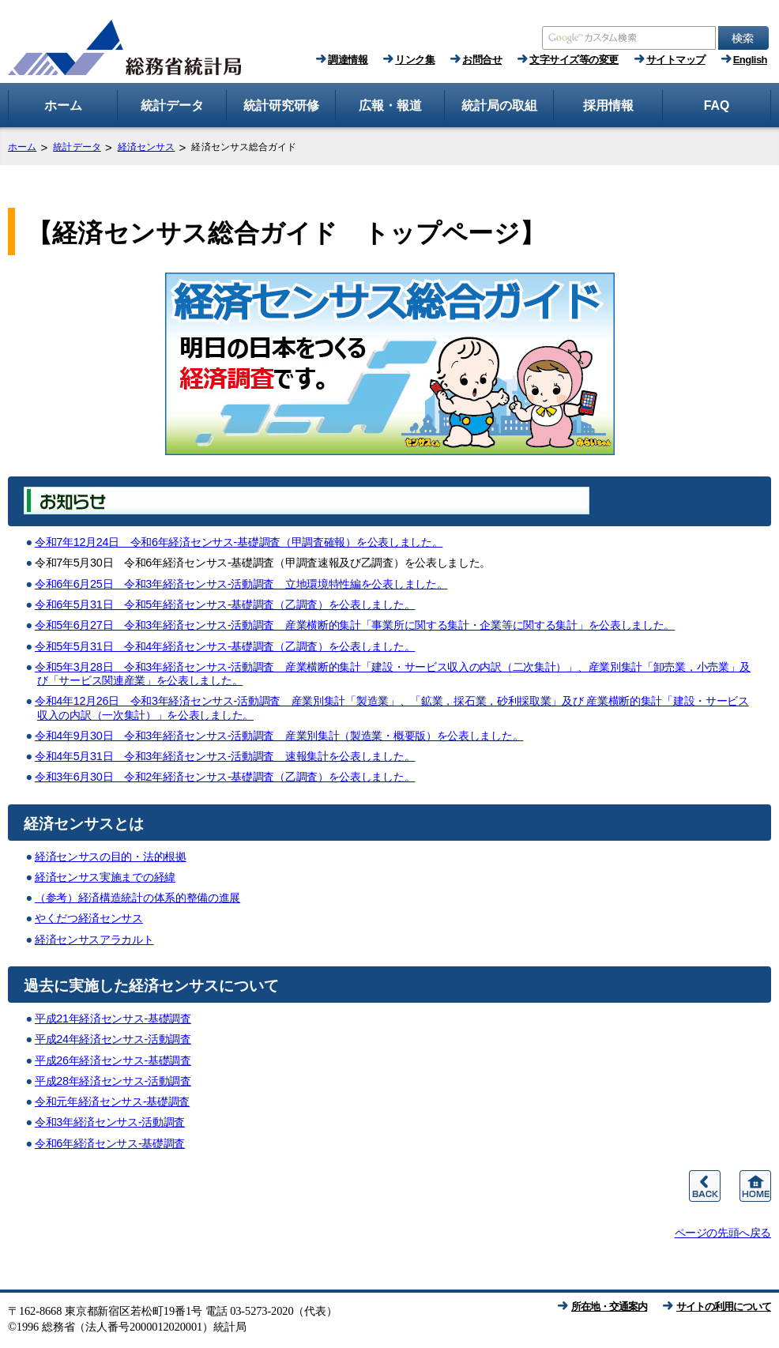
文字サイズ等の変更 (574, 60)
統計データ (77, 147)
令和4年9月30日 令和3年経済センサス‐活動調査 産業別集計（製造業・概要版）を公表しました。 (279, 735)
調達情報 (347, 60)
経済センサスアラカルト (94, 939)
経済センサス (146, 147)
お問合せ (482, 60)
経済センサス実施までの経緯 (105, 877)
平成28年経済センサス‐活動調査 (113, 1081)
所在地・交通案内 (609, 1306)
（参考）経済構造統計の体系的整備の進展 (137, 897)
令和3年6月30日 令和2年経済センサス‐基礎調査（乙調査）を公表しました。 (225, 776)
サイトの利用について (723, 1306)
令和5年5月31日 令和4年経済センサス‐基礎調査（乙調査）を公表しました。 (225, 646)
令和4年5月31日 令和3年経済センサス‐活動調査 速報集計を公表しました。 (225, 756)
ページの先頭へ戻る (723, 1232)
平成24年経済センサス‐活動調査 (113, 1039)
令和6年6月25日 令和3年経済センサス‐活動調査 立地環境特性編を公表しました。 (241, 584)
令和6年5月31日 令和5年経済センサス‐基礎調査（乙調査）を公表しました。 (225, 604)
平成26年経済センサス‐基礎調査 (113, 1060)
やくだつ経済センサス (89, 918)
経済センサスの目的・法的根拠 (110, 856)
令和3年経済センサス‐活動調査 (110, 1122)
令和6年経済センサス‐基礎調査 (110, 1143)
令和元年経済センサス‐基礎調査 (112, 1101)
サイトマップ (676, 60)
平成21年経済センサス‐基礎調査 (113, 1018)
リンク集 (415, 60)
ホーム (22, 147)
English (750, 60)
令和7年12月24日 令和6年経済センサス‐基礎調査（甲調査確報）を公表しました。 (239, 542)
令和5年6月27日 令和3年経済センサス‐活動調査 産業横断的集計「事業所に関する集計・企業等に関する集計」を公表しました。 (355, 625)
